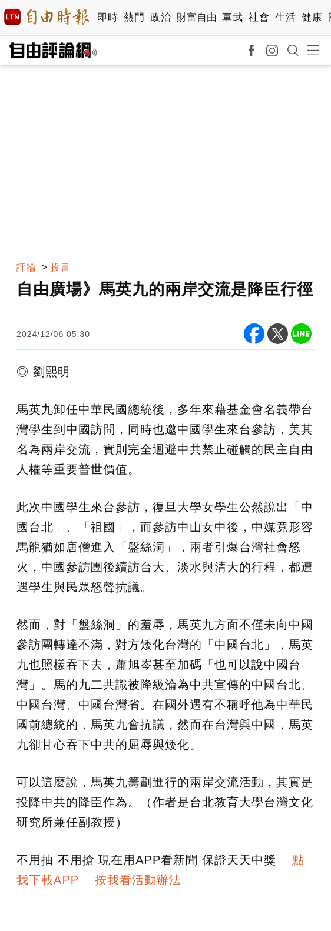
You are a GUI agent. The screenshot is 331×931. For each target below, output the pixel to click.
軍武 (232, 17)
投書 (61, 267)
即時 (107, 17)
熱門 (134, 17)
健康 (312, 17)
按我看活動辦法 (138, 879)
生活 (285, 17)
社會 (259, 17)
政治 (160, 17)
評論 (26, 267)
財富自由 (196, 17)
